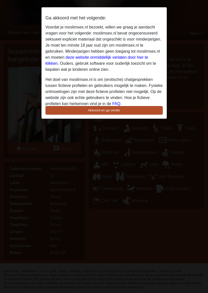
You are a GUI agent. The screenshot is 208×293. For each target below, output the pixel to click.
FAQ (116, 104)
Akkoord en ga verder (104, 110)
